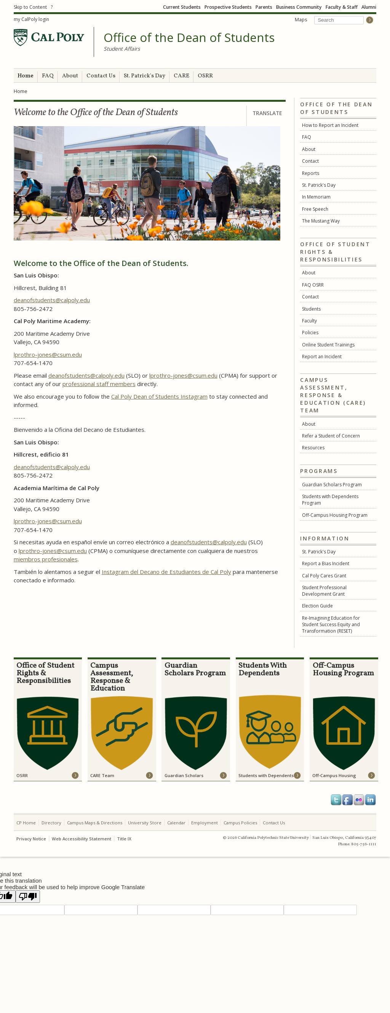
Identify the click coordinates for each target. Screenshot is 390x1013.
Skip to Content (30, 7)
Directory (51, 822)
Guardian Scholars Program (332, 484)
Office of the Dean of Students (189, 37)
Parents (264, 7)
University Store (144, 822)
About (70, 76)
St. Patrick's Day (144, 76)
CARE (181, 76)
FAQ (48, 76)
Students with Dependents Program (330, 499)
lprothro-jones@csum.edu (48, 354)
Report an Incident (322, 356)
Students (311, 309)
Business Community (299, 7)
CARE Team (102, 775)
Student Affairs (122, 48)
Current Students (182, 7)
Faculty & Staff (342, 7)
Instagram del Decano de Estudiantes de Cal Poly (166, 571)
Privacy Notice (31, 838)
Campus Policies (240, 822)
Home (26, 76)
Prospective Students (228, 7)
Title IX (124, 838)
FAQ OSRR (313, 285)
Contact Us (100, 76)
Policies (310, 332)
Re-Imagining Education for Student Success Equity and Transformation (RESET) (331, 624)
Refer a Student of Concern (331, 436)
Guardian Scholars (184, 775)
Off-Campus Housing (334, 775)
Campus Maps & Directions (94, 822)
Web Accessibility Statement (81, 838)
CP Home (26, 822)
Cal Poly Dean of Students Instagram (159, 396)
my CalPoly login (31, 19)
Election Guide (317, 606)
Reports (310, 173)
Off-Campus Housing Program (335, 515)
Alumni (368, 7)
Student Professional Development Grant (324, 590)
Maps (301, 19)
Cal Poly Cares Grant (324, 575)
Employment (204, 822)
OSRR (205, 76)
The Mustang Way (321, 221)
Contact (310, 161)
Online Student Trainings (328, 344)
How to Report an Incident (330, 125)
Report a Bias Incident (325, 563)
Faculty (309, 320)
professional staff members (99, 384)
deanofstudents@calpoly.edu (52, 300)
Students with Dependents (266, 775)
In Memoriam (316, 197)
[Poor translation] (28, 896)
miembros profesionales (46, 559)
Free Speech (315, 209)
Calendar (176, 822)
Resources (313, 447)
